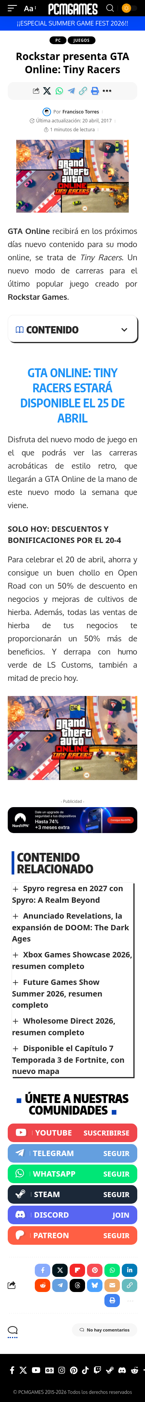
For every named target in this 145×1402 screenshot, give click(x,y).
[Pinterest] (73, 1370)
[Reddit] (134, 1370)
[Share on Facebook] (42, 1270)
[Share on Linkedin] (129, 1270)
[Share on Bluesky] (94, 1285)
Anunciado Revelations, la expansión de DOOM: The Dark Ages (70, 927)
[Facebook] (12, 1370)
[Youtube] (72, 1133)
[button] (14, 8)
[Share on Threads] (77, 1285)
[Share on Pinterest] (94, 1270)
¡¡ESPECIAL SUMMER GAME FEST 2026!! (72, 23)
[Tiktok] (85, 1370)
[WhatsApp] (72, 1174)
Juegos (81, 40)
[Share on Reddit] (42, 1285)
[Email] (112, 1285)
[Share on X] (47, 91)
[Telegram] (72, 1153)
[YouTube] (36, 1370)
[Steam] (72, 1194)
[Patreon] (72, 1235)
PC (58, 40)
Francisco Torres (81, 111)
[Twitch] (97, 1370)
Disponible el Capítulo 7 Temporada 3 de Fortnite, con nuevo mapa (68, 1059)
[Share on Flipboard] (77, 1270)
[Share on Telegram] (71, 91)
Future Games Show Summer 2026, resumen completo (57, 993)
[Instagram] (61, 1370)
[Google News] (49, 1370)
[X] (23, 1370)
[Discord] (72, 1215)
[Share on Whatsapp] (59, 91)
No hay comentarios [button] (105, 1330)
